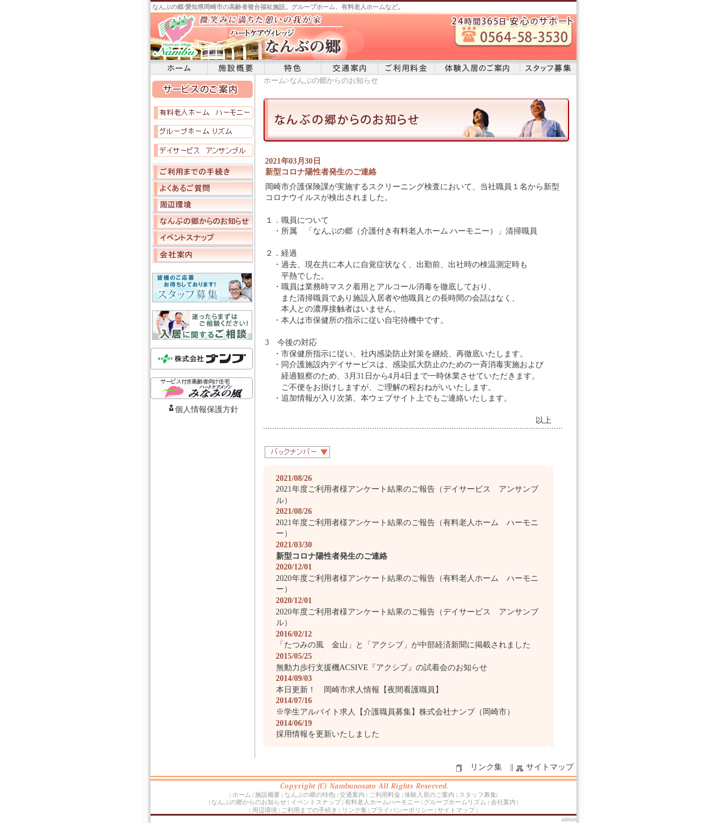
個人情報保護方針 (207, 409)
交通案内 (349, 67)
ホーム (179, 67)
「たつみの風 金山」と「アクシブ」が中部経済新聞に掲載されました (403, 645)
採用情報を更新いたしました (327, 734)
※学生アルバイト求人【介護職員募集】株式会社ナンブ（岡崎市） (395, 712)
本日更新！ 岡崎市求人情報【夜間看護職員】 (359, 689)
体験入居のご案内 (477, 67)
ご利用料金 (406, 67)
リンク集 (486, 767)
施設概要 (235, 67)
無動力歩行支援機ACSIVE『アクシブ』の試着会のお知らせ (382, 667)
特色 (292, 67)
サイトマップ (550, 767)
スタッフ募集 (548, 67)
